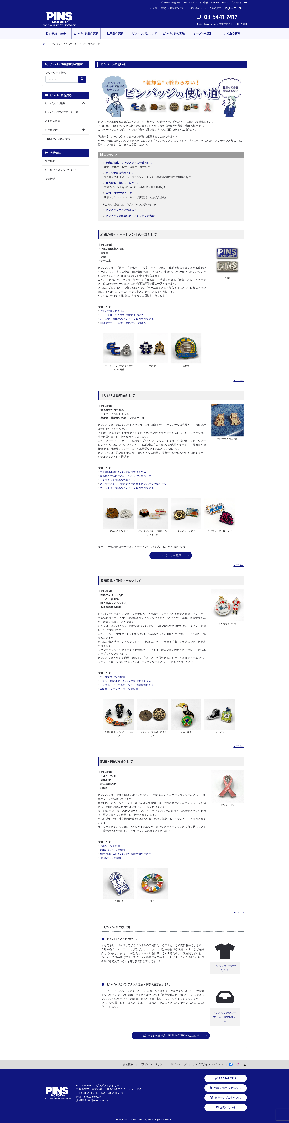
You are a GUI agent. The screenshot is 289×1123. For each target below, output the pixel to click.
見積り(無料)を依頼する (226, 1088)
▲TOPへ (238, 380)
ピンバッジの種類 (55, 103)
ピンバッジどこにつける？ (224, 968)
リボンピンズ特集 (109, 846)
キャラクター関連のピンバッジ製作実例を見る (126, 488)
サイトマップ (178, 1064)
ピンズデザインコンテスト (207, 1064)
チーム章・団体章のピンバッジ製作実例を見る (126, 319)
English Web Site (234, 8)
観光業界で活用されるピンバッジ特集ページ (124, 476)
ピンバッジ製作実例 (86, 33)
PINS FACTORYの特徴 (57, 138)
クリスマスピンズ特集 (111, 677)
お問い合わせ (195, 8)
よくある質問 (214, 8)
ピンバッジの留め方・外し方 (61, 112)
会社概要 (50, 161)
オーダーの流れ (203, 33)
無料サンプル (177, 8)
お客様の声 (51, 130)
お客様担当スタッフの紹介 (60, 170)
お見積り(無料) (158, 8)
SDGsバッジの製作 (109, 858)
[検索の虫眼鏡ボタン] (82, 79)
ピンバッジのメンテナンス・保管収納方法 (224, 1016)
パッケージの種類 (171, 555)
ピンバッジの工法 (174, 33)
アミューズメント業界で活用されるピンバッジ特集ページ (132, 483)
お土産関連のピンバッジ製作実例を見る (122, 472)
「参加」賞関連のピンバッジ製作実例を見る (124, 681)
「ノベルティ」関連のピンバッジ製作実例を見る (127, 685)
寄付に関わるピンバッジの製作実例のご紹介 (124, 854)
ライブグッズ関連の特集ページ (117, 480)
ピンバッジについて (144, 33)
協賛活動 (50, 178)
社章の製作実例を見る (111, 310)
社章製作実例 (115, 33)
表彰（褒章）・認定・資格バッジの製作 (122, 322)
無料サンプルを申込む (225, 1097)
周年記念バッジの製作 (111, 850)
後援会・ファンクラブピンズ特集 (118, 689)
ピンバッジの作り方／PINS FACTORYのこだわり (170, 1035)
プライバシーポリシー (152, 1064)
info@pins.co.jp (210, 24)
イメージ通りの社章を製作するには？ (120, 315)
